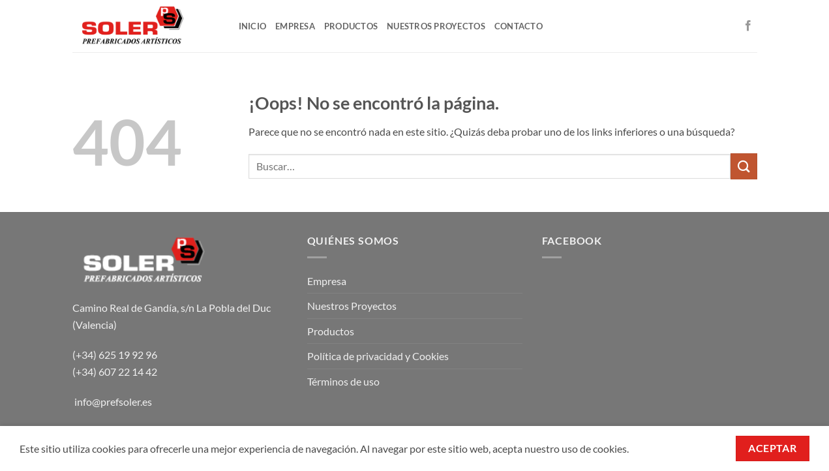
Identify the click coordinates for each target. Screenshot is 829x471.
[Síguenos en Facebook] (748, 26)
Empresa (326, 281)
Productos (330, 331)
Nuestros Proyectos (352, 305)
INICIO (253, 26)
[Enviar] (744, 166)
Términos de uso (343, 381)
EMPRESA (295, 26)
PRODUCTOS (351, 26)
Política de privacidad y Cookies (378, 356)
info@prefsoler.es (113, 401)
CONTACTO (518, 26)
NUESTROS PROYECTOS (436, 26)
